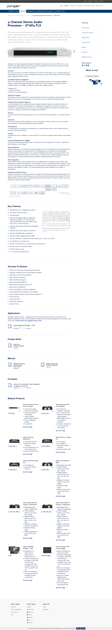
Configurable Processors (24, 15)
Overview (85, 23)
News (85, 1)
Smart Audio (73, 5)
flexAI (17, 11)
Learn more (72, 628)
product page (28, 427)
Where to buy (99, 5)
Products (66, 5)
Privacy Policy (14, 612)
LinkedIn (30, 617)
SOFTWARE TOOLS (59, 11)
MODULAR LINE (42, 11)
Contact (96, 1)
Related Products (87, 57)
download (15, 328)
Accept (83, 628)
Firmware (84, 52)
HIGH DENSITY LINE (31, 11)
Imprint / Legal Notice (16, 609)
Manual (84, 47)
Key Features (85, 27)
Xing (30, 620)
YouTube (31, 622)
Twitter (30, 614)
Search (101, 1)
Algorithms (80, 5)
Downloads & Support (89, 5)
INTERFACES (50, 11)
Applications (85, 37)
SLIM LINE (22, 11)
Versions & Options (87, 32)
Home (61, 5)
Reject (78, 628)
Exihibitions (46, 609)
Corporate (13, 607)
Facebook (30, 612)
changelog (28, 328)
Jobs (12, 614)
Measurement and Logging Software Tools (29, 320)
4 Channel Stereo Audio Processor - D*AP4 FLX (25, 23)
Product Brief (86, 42)
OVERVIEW (11, 11)
